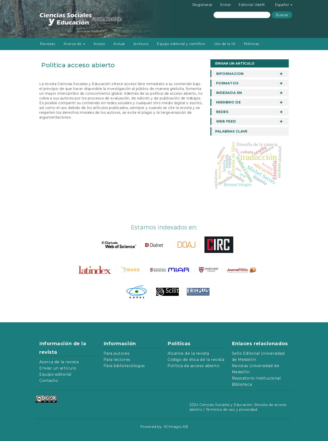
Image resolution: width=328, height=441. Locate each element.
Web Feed (226, 121)
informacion (230, 74)
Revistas (47, 44)
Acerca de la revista (59, 362)
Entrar (225, 5)
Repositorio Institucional (256, 378)
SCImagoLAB (176, 427)
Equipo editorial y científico (181, 44)
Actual (118, 44)
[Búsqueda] (242, 15)
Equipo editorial (55, 374)
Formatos (227, 83)
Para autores (116, 353)
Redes (222, 112)
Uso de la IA (224, 44)
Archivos (140, 44)
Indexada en (229, 93)
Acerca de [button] (74, 44)
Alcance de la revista (188, 353)
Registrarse (202, 5)
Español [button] (283, 5)
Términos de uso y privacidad (231, 409)
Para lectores (117, 359)
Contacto (48, 380)
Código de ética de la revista (196, 359)
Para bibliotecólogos (124, 366)
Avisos (99, 44)
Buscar (282, 15)
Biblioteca (242, 384)
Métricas (251, 44)
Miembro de (228, 102)
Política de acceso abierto (194, 366)
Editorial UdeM (252, 5)
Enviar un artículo (234, 63)
